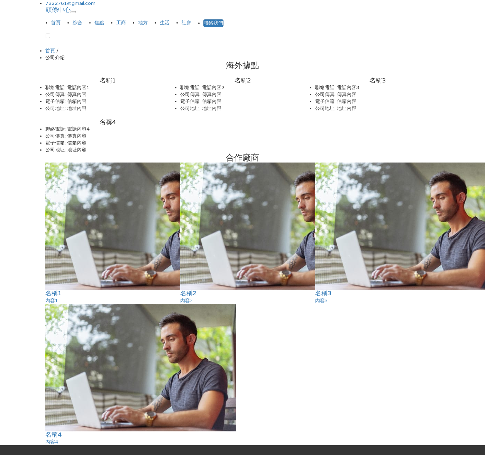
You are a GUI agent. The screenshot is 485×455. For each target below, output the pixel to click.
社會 (186, 23)
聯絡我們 (213, 23)
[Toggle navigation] (73, 12)
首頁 (56, 23)
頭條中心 (58, 8)
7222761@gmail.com (70, 3)
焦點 (99, 23)
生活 (165, 23)
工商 (121, 23)
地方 (143, 23)
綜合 (77, 23)
